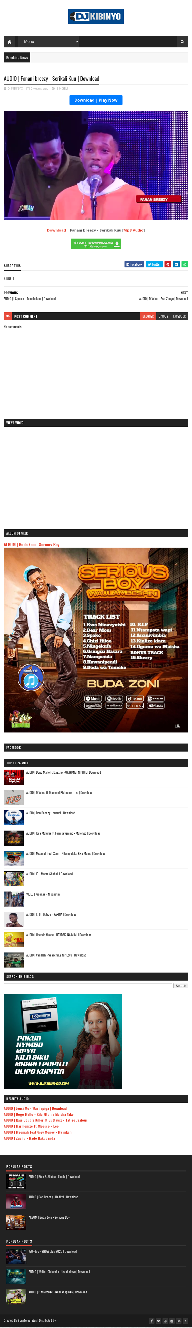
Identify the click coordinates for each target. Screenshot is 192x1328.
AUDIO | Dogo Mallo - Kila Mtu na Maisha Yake (39, 1115)
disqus (163, 317)
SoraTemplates (27, 1321)
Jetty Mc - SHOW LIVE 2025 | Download (53, 1252)
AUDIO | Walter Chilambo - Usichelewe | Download (59, 1272)
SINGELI (62, 89)
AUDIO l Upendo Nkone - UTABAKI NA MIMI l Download (59, 935)
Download (56, 230)
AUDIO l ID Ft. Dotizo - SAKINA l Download (51, 915)
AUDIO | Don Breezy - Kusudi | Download (50, 813)
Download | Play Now (96, 101)
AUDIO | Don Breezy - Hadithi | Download (53, 1197)
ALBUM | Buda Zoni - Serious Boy (31, 545)
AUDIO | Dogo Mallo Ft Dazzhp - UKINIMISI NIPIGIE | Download (63, 772)
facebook (179, 317)
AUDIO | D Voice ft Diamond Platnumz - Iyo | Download (59, 793)
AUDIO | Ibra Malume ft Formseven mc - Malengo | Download (63, 833)
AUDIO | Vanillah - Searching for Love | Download (56, 955)
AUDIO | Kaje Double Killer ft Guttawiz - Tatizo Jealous (46, 1120)
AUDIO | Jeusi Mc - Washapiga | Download (35, 1109)
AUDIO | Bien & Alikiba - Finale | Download (54, 1177)
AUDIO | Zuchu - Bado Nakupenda (29, 1138)
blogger (148, 317)
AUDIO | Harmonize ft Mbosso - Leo (31, 1126)
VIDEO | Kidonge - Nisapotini (43, 894)
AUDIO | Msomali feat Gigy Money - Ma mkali (38, 1132)
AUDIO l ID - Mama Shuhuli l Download (49, 874)
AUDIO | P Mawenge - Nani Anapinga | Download (58, 1292)
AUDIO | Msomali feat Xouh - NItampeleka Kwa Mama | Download (66, 854)
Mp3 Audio (134, 230)
